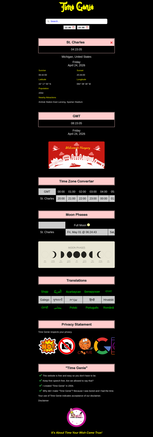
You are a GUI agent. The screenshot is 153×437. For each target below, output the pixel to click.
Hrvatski (109, 299)
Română (108, 307)
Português (92, 307)
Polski (73, 307)
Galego (44, 299)
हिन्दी (92, 299)
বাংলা (108, 291)
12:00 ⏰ (70, 27)
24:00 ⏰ (83, 27)
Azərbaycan (73, 291)
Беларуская (92, 291)
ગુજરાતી (57, 299)
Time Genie (76, 7)
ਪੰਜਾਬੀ (44, 307)
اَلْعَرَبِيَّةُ (58, 291)
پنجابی (57, 307)
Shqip (44, 291)
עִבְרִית (73, 299)
